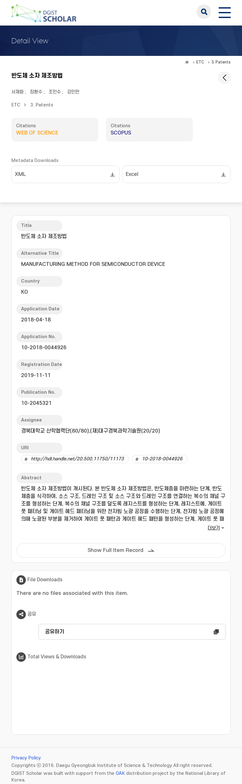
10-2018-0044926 (162, 459)
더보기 (214, 528)
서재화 (17, 92)
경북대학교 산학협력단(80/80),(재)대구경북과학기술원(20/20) (90, 431)
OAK (120, 773)
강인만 (73, 92)
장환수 (36, 92)
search (204, 12)
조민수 (55, 92)
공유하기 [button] (54, 632)
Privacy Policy (26, 758)
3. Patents (221, 62)
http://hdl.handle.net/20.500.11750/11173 (77, 459)
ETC (200, 62)
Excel (132, 174)
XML (20, 174)
